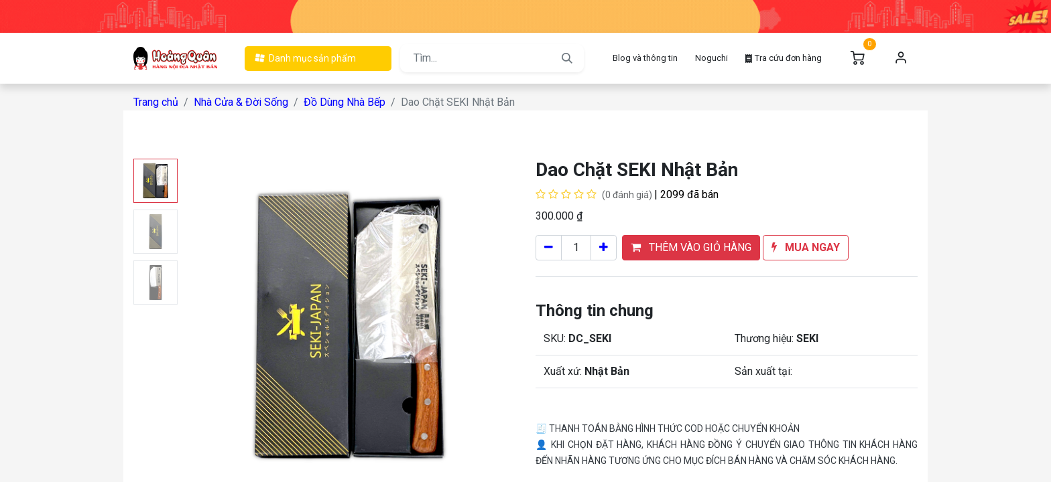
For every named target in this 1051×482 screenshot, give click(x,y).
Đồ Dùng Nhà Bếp (344, 102)
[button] (691, 247)
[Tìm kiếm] (567, 58)
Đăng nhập (901, 58)
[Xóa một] (549, 247)
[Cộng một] (604, 247)
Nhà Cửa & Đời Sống (241, 102)
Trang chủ (155, 102)
